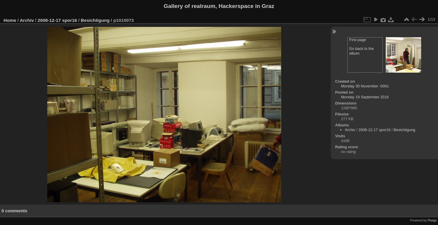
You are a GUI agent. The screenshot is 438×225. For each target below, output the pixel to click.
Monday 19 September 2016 (365, 97)
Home (10, 20)
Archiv (27, 20)
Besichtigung (95, 20)
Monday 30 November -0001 (365, 86)
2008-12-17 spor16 (57, 20)
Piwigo (432, 220)
